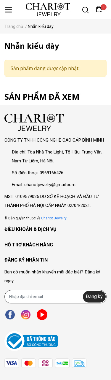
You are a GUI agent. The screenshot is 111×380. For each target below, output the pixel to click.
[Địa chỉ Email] (55, 296)
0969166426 (51, 172)
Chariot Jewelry (54, 218)
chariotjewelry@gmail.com (49, 184)
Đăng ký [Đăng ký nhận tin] (94, 296)
